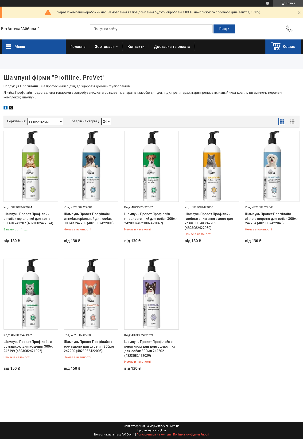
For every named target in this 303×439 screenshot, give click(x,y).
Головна (77, 46)
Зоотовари (105, 46)
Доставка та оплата (172, 46)
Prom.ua (174, 426)
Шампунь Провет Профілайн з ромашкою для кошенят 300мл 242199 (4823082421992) (29, 346)
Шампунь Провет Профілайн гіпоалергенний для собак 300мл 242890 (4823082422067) (151, 218)
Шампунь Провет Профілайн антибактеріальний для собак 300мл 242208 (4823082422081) (89, 218)
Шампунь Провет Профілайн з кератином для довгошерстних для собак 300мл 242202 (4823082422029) (149, 348)
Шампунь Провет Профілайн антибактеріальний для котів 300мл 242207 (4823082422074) (28, 218)
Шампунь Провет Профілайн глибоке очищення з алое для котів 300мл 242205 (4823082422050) (209, 221)
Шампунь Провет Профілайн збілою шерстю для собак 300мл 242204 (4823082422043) (272, 218)
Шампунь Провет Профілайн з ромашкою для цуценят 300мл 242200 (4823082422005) (89, 346)
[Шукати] (224, 28)
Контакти (136, 46)
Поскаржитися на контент (153, 434)
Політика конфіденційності (191, 434)
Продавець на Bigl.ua (151, 430)
